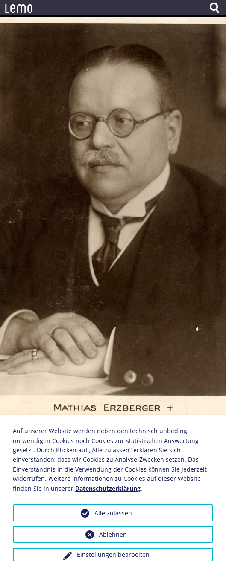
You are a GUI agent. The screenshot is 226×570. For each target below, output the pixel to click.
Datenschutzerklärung (108, 488)
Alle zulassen (113, 513)
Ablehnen (113, 534)
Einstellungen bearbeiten (113, 554)
